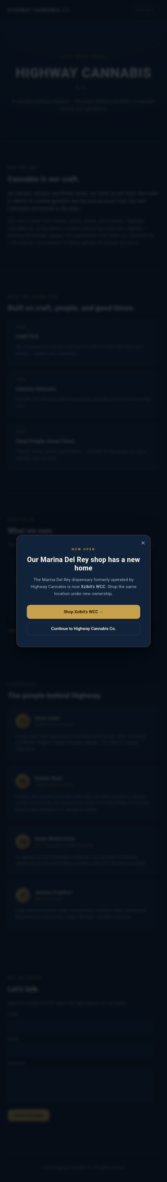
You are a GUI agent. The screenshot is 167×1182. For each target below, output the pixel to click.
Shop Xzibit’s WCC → (83, 611)
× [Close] (143, 542)
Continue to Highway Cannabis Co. (83, 628)
